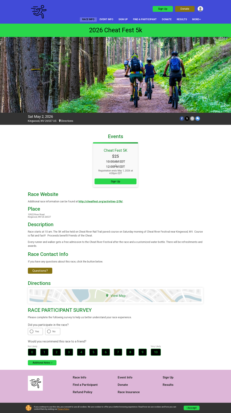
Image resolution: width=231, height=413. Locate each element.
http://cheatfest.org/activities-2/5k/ (100, 201)
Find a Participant (145, 19)
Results (182, 19)
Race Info (88, 19)
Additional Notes (41, 362)
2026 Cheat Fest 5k (115, 30)
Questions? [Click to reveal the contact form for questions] (40, 270)
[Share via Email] (192, 118)
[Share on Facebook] (182, 118)
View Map (116, 296)
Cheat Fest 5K (115, 150)
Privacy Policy (63, 409)
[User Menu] (200, 9)
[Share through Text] (197, 118)
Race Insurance (129, 392)
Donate (185, 8)
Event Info (106, 19)
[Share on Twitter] (187, 118)
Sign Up (162, 8)
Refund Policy (82, 392)
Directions (67, 120)
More (195, 19)
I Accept (192, 407)
